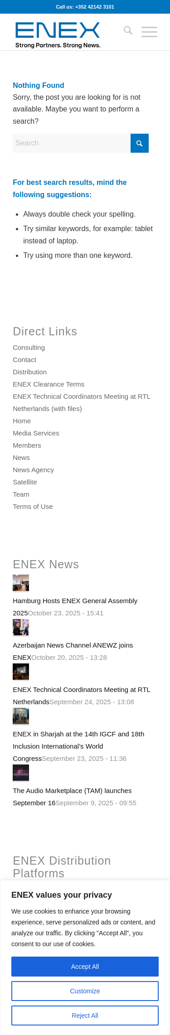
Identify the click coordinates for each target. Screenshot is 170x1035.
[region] (85, 957)
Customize (85, 991)
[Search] (123, 32)
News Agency (33, 470)
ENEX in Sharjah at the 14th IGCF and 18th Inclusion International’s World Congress (78, 746)
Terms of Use (33, 506)
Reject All (85, 1015)
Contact (24, 359)
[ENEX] (70, 32)
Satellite (25, 482)
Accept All (85, 966)
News (21, 457)
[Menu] (144, 32)
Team (21, 494)
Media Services (36, 433)
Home (22, 421)
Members (27, 445)
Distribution (30, 372)
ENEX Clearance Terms (48, 384)
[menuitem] (123, 32)
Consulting (29, 347)
